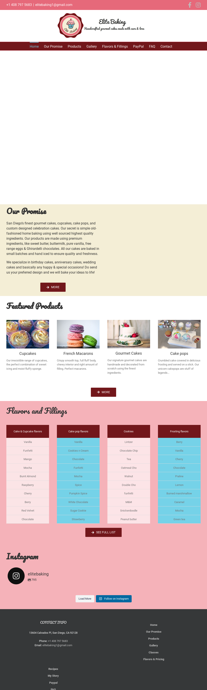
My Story (53, 675)
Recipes (53, 669)
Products (153, 638)
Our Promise (153, 631)
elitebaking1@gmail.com (53, 5)
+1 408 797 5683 (19, 5)
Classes (154, 652)
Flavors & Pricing (153, 659)
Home (153, 624)
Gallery (153, 645)
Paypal (53, 682)
